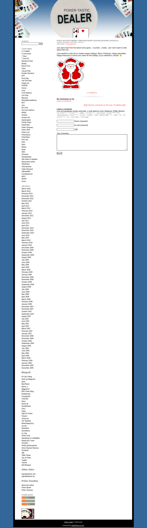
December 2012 (27, 196)
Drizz (23, 409)
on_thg (24, 433)
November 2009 (27, 250)
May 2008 (25, 294)
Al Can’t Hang (27, 377)
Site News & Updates (30, 159)
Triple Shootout (27, 169)
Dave (23, 401)
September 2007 (28, 314)
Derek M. (25, 404)
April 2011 (25, 225)
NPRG (24, 113)
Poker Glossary (27, 127)
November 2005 (27, 368)
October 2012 (27, 201)
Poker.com (25, 132)
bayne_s (25, 386)
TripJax (24, 463)
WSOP (24, 179)
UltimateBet (26, 171)
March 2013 (26, 191)
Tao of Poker (26, 458)
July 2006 (25, 348)
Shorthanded (26, 157)
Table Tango (26, 455)
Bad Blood (25, 384)
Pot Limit (25, 140)
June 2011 (25, 223)
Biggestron (26, 389)
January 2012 (27, 213)
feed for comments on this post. (98, 105)
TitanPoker (26, 164)
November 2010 (27, 230)
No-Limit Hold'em (28, 110)
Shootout (25, 154)
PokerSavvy (26, 135)
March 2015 (26, 189)
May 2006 (25, 353)
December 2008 (27, 277)
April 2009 (25, 267)
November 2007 (27, 309)
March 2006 (26, 358)
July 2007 (25, 319)
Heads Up (25, 83)
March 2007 (26, 328)
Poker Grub (26, 436)
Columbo (25, 399)
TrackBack (119, 105)
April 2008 (25, 297)
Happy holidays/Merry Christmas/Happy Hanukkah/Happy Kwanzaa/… (88, 41)
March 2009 (26, 270)
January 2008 (27, 304)
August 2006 (26, 346)
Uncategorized (27, 174)
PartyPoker (26, 125)
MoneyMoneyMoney (29, 100)
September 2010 (28, 233)
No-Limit (25, 108)
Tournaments (26, 167)
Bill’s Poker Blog (28, 391)
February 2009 (27, 272)
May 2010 (25, 238)
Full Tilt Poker (27, 81)
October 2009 (27, 252)
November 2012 (27, 199)
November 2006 (27, 338)
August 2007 (26, 316)
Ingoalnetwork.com (29, 474)
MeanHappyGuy (28, 423)
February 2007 (27, 331)
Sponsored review (28, 162)
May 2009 (25, 265)
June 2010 (25, 235)
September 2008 (28, 284)
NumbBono (26, 431)
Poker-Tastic (77, 10)
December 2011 (27, 216)
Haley (24, 411)
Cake (23, 68)
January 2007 (27, 334)
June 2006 (25, 351)
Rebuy (24, 147)
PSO (23, 142)
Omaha (24, 115)
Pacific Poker (26, 122)
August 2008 (26, 287)
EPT (23, 76)
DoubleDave (26, 406)
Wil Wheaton (26, 465)
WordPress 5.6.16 (77, 525)
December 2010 (27, 228)
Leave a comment (64, 101)
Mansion (25, 98)
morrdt (24, 426)
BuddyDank (26, 394)
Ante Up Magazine (28, 379)
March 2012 (26, 208)
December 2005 (27, 365)
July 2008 (25, 289)
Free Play (25, 78)
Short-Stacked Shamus (30, 448)
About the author (28, 485)
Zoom (24, 181)
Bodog (24, 63)
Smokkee (25, 450)
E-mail (77, 125)
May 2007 (25, 324)
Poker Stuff (26, 130)
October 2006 (27, 341)
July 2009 (25, 260)
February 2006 (27, 360)
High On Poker (27, 413)
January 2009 (27, 275)
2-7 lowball (26, 51)
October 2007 (27, 311)
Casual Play (26, 71)
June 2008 (25, 292)
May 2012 (25, 203)
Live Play (25, 95)
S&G (23, 152)
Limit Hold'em (27, 93)
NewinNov (25, 428)
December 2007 (27, 307)
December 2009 (27, 248)
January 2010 (27, 245)
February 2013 (27, 193)
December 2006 (27, 336)
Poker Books (26, 487)
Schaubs (25, 443)
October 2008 (27, 282)
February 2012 (27, 211)
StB (23, 453)
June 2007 (25, 321)
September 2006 (28, 343)
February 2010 (27, 243)
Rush (23, 149)
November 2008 (27, 279)
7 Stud (24, 56)
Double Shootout (28, 73)
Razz (23, 144)
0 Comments (92, 93)
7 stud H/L (25, 58)
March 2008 (26, 299)
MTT (23, 103)
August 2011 (26, 218)
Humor (24, 88)
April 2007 (25, 326)
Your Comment (63, 133)
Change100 (26, 396)
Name (77, 121)
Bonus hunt (26, 66)
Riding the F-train (28, 441)
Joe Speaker (26, 421)
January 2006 (27, 363)
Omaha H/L (26, 117)
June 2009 (25, 262)
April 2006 (25, 356)
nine (23, 105)
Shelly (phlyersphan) (29, 445)
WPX (23, 176)
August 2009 (26, 257)
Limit (23, 90)
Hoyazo (24, 416)
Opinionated (26, 120)
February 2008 (27, 302)
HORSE (25, 85)
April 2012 (25, 206)
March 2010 (26, 240)
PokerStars (26, 137)
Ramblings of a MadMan (31, 438)
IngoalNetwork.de (28, 476)
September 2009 (28, 255)
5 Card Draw (26, 54)
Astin (23, 382)
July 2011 (25, 221)
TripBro (24, 460)
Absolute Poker (27, 61)
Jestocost (25, 418)
